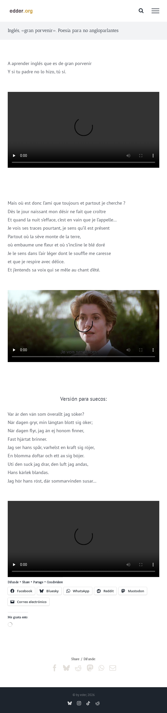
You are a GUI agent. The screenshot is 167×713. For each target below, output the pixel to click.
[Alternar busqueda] (141, 10)
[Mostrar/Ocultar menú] (155, 11)
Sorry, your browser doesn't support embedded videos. (83, 130)
